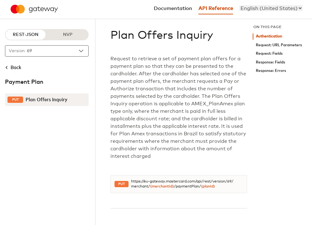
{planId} (208, 186)
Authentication (269, 36)
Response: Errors (271, 71)
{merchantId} (162, 186)
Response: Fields (270, 62)
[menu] (271, 8)
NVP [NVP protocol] (67, 34)
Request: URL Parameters (279, 45)
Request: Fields (269, 54)
